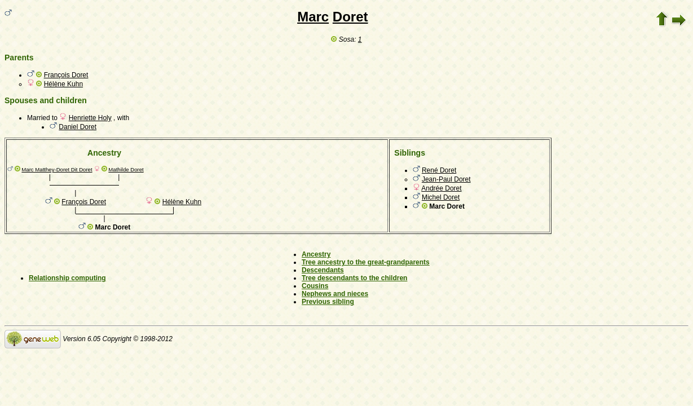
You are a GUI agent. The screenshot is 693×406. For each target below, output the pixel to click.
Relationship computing (67, 278)
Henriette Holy (90, 118)
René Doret (439, 170)
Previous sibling (328, 302)
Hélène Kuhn (63, 84)
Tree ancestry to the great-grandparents (366, 262)
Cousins (315, 286)
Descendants (323, 270)
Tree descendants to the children (354, 278)
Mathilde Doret (125, 169)
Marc (313, 16)
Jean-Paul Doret (446, 179)
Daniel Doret (77, 127)
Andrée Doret (441, 188)
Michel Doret (441, 197)
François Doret (66, 75)
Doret (350, 16)
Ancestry (316, 254)
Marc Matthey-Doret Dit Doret (56, 169)
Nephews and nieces (335, 294)
